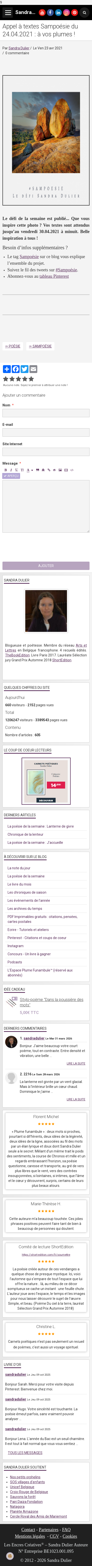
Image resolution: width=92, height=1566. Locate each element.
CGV (54, 1536)
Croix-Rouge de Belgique (29, 1492)
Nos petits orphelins (25, 1477)
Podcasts (15, 962)
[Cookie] (10, 1556)
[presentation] (39, 547)
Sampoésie (29, 256)
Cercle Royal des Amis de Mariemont (38, 1516)
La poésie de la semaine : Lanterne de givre (41, 826)
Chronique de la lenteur (25, 834)
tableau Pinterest (54, 276)
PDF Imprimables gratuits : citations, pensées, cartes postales (43, 919)
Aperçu (11, 476)
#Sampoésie (66, 269)
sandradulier (34, 1038)
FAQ (66, 1529)
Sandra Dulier (19, 48)
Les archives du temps (25, 909)
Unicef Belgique (22, 1487)
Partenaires (48, 1529)
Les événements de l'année (29, 900)
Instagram (16, 946)
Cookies (70, 1536)
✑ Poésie (12, 346)
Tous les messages (25, 1453)
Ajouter (46, 566)
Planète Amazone (24, 1511)
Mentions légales (30, 1536)
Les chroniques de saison (27, 892)
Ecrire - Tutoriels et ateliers (28, 930)
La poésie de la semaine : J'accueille (35, 843)
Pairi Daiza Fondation (26, 1502)
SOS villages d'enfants (27, 1482)
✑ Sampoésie (40, 346)
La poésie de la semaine (26, 876)
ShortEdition (61, 660)
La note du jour (19, 868)
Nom (6, 405)
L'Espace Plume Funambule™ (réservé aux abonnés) (40, 972)
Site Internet (12, 444)
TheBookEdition (17, 655)
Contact (28, 1529)
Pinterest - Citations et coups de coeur (37, 938)
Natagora (17, 1507)
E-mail (7, 425)
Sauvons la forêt (23, 1497)
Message (10, 463)
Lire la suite (76, 1063)
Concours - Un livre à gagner (29, 954)
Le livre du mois (19, 884)
